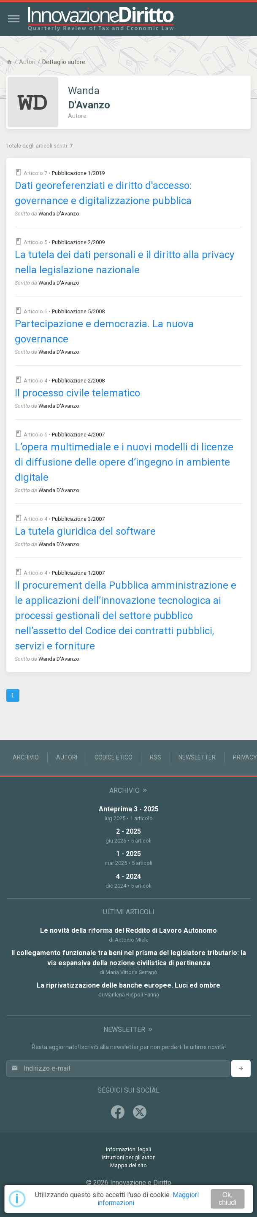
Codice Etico (114, 757)
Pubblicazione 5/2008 (78, 311)
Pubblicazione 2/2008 (78, 380)
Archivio (26, 757)
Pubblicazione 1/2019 (78, 173)
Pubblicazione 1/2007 (78, 573)
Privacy (245, 757)
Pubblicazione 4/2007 (78, 434)
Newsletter (197, 757)
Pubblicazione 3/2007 (78, 519)
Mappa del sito (128, 1165)
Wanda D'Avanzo (58, 213)
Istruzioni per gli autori (129, 1157)
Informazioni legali (128, 1149)
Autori (27, 62)
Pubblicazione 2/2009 (78, 242)
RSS (155, 757)
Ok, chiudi (227, 1198)
